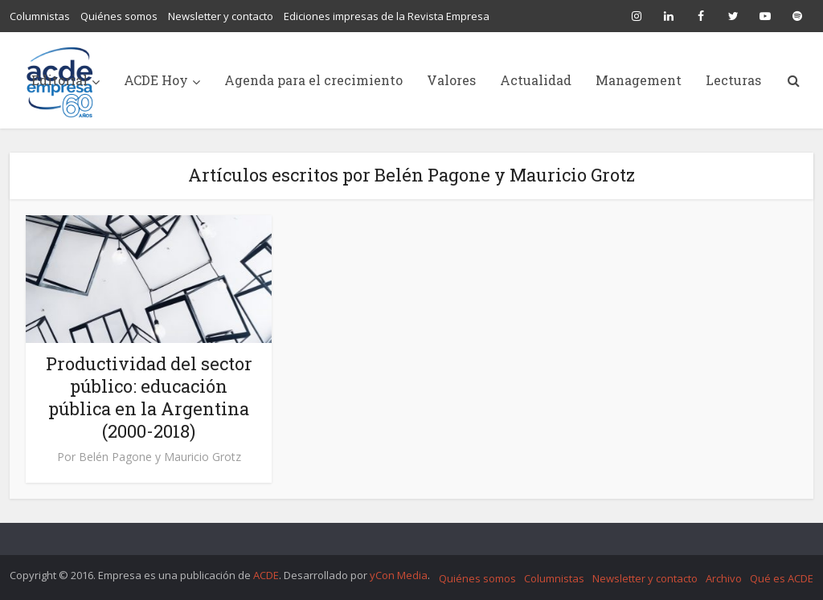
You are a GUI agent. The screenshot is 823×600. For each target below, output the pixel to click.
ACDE (266, 575)
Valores (451, 79)
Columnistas (40, 16)
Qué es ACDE (781, 578)
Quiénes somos (119, 16)
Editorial (59, 79)
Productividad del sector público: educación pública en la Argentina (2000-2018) (149, 397)
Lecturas (733, 79)
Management (639, 79)
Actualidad (535, 79)
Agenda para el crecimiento (313, 79)
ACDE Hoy (156, 79)
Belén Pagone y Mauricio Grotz (160, 457)
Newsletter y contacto (220, 16)
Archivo (724, 578)
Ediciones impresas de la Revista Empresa (386, 16)
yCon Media (399, 575)
